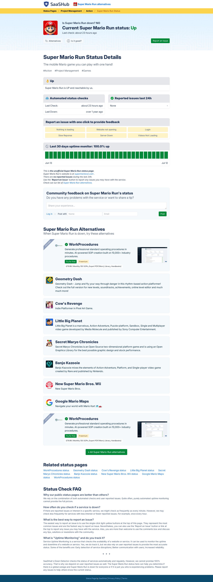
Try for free (70, 261)
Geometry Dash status (85, 470)
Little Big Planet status (142, 470)
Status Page (91, 578)
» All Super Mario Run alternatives (106, 452)
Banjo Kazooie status (85, 473)
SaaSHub (103, 578)
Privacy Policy (114, 578)
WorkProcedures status (56, 470)
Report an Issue (160, 40)
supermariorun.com (84, 174)
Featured (48, 243)
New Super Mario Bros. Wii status (119, 473)
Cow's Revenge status (114, 470)
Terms (124, 578)
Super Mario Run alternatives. (77, 182)
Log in (49, 214)
